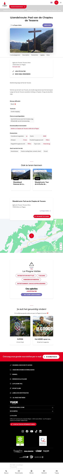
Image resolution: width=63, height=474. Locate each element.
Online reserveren (18, 6)
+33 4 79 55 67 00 (18, 71)
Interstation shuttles (25, 275)
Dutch (51, 2)
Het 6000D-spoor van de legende (43, 339)
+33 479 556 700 (32, 291)
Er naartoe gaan (42, 216)
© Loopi (61, 252)
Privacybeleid (13, 467)
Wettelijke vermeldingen (16, 465)
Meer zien (47, 25)
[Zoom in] (61, 244)
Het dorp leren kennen (32, 294)
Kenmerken (34, 55)
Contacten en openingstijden (24, 424)
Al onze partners (17, 397)
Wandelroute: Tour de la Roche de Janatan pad (42, 183)
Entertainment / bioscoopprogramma (31, 283)
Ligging (42, 55)
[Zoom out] (61, 246)
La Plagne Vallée (18, 171)
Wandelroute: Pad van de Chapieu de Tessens (50, 10)
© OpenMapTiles (41, 252)
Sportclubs (15, 388)
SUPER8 (20, 339)
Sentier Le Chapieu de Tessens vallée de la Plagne (25, 128)
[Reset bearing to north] (61, 249)
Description (25, 55)
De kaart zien (16, 66)
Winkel (13, 374)
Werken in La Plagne (18, 379)
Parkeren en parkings (31, 279)
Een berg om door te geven (21, 365)
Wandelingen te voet (33, 10)
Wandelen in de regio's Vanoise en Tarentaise (14, 10)
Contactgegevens (15, 55)
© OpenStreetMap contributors (52, 252)
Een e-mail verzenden (21, 74)
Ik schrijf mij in (51, 356)
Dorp (48, 55)
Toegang (41, 275)
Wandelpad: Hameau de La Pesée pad (18, 183)
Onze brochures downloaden (22, 370)
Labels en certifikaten (19, 393)
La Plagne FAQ (16, 383)
